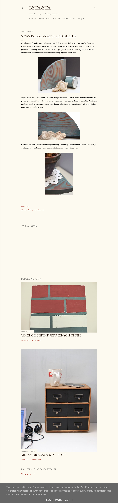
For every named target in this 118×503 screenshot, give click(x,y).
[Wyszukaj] (95, 7)
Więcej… (82, 18)
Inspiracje (54, 18)
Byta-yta (40, 8)
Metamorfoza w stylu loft (44, 455)
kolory (30, 210)
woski (43, 210)
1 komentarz (36, 340)
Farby (65, 18)
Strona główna (38, 18)
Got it (69, 499)
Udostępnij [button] (25, 206)
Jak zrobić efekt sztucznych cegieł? (52, 335)
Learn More (54, 499)
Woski (72, 18)
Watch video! (27, 474)
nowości (37, 210)
